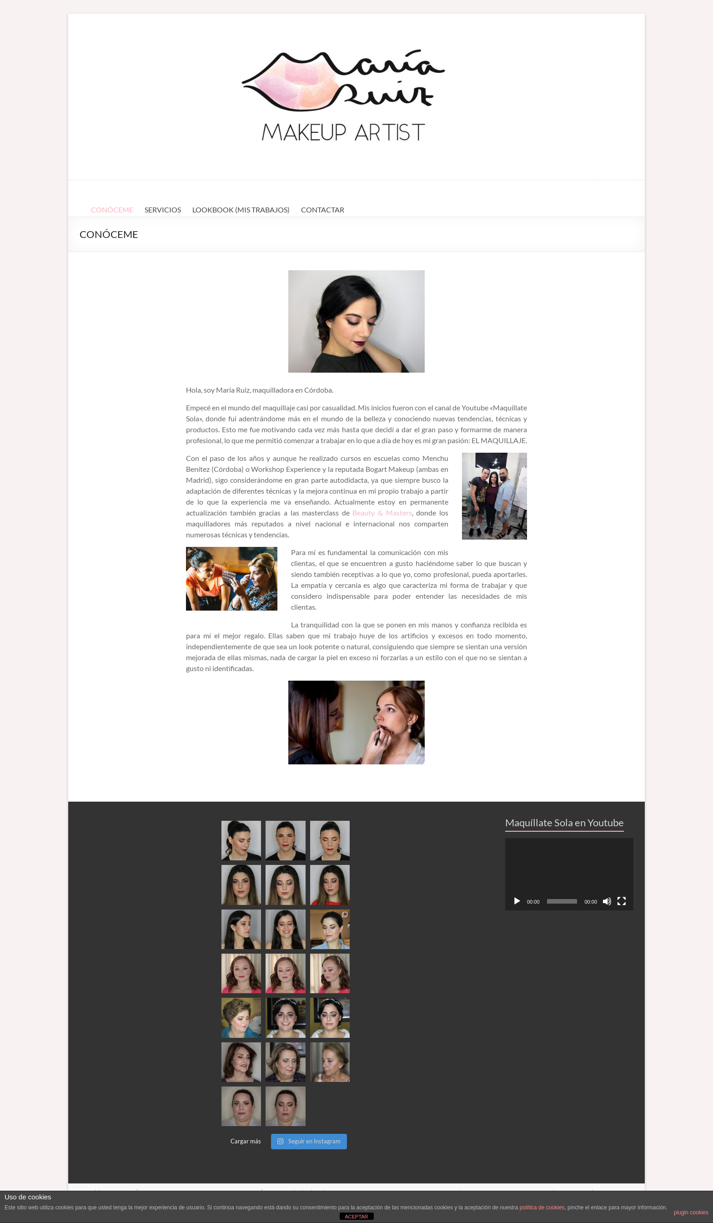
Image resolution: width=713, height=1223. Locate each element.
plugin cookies (691, 1212)
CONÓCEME (112, 209)
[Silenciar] (607, 901)
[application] (569, 874)
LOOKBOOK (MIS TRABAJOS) (241, 209)
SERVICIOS (163, 209)
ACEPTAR (356, 1216)
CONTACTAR (322, 209)
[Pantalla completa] (621, 901)
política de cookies (542, 1207)
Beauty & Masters (382, 512)
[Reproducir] (517, 901)
